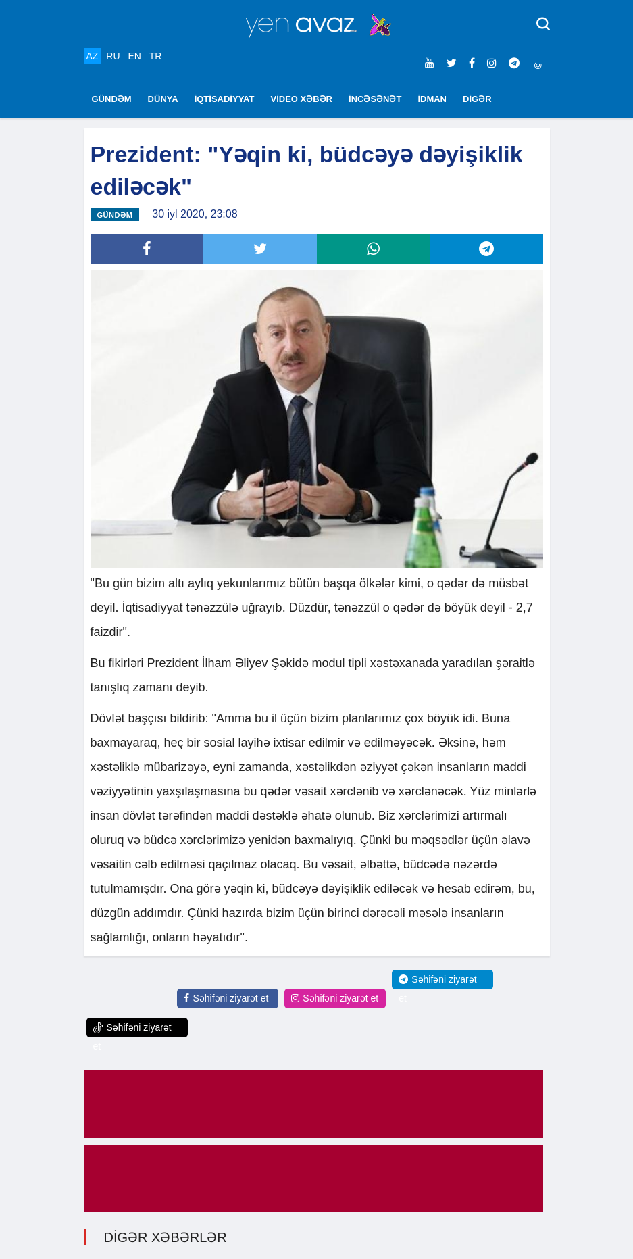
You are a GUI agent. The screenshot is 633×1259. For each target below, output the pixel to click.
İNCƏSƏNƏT (375, 99)
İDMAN (432, 99)
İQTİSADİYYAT (225, 99)
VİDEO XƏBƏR (302, 99)
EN (134, 56)
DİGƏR (477, 99)
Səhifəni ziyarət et (226, 998)
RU (113, 56)
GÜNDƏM (112, 99)
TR (155, 56)
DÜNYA (163, 99)
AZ (92, 56)
